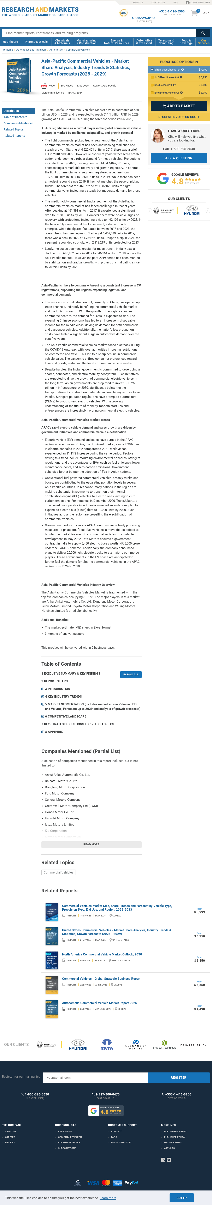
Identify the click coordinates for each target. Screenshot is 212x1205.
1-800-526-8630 (143, 18)
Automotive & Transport (144, 42)
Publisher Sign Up (175, 1131)
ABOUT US (137, 2)
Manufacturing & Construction (87, 42)
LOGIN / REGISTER (198, 2)
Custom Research (69, 1142)
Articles (169, 1148)
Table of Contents (15, 117)
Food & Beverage (186, 42)
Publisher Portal (175, 1137)
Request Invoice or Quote (179, 117)
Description (11, 110)
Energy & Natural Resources (116, 42)
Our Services (204, 42)
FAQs (114, 1137)
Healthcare (10, 41)
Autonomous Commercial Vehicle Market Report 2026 (99, 1003)
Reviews (10, 1142)
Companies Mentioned (19, 123)
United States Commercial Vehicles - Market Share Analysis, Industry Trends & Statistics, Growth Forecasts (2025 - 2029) (116, 932)
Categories (65, 1131)
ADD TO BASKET (179, 106)
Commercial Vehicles (58, 872)
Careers (10, 1137)
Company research (70, 1137)
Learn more (108, 1198)
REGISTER (179, 1078)
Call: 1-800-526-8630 (179, 149)
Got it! (182, 1198)
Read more (91, 844)
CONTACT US (158, 2)
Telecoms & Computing (166, 42)
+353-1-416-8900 (172, 11)
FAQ (175, 2)
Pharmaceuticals (36, 41)
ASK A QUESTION (179, 158)
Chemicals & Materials (62, 42)
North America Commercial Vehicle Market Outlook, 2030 (102, 954)
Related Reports (14, 135)
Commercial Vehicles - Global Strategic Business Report (101, 979)
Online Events (173, 1142)
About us (11, 1131)
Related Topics (13, 129)
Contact (116, 1131)
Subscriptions (67, 1148)
